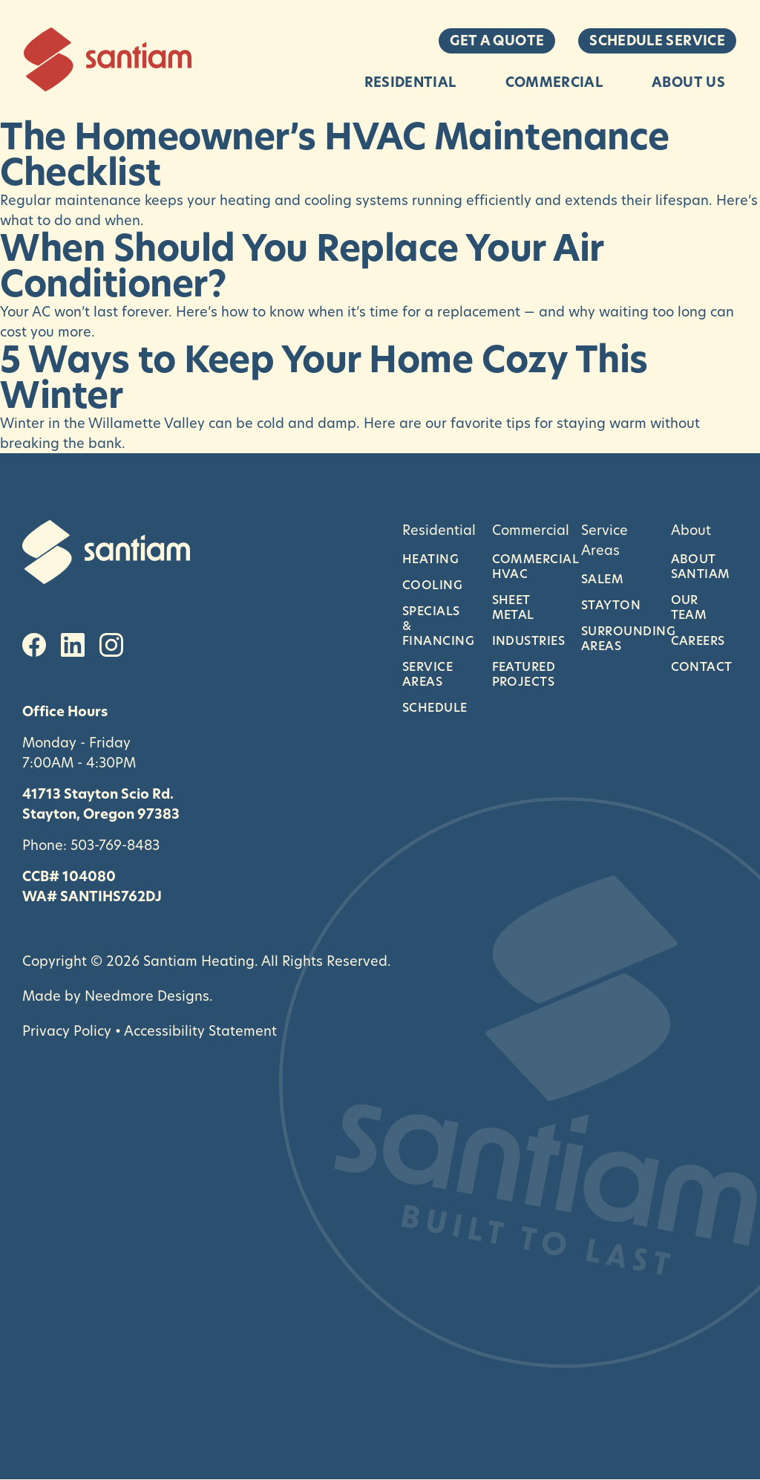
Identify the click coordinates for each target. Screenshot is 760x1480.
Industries (526, 640)
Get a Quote (497, 40)
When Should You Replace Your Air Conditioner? (301, 266)
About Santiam (700, 566)
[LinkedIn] (73, 645)
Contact (702, 666)
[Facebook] (34, 645)
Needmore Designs (147, 995)
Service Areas (427, 674)
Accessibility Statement (200, 1030)
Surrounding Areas (615, 638)
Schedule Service (657, 40)
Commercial (554, 82)
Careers (698, 640)
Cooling (432, 584)
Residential (410, 82)
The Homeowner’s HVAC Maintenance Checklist (334, 154)
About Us (688, 82)
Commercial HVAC (526, 566)
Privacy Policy (66, 1030)
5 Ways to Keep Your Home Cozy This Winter (324, 377)
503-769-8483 (115, 845)
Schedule (435, 707)
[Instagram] (111, 645)
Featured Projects (524, 674)
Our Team (689, 607)
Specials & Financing (436, 625)
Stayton (611, 604)
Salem (602, 578)
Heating (430, 558)
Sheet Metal (513, 607)
